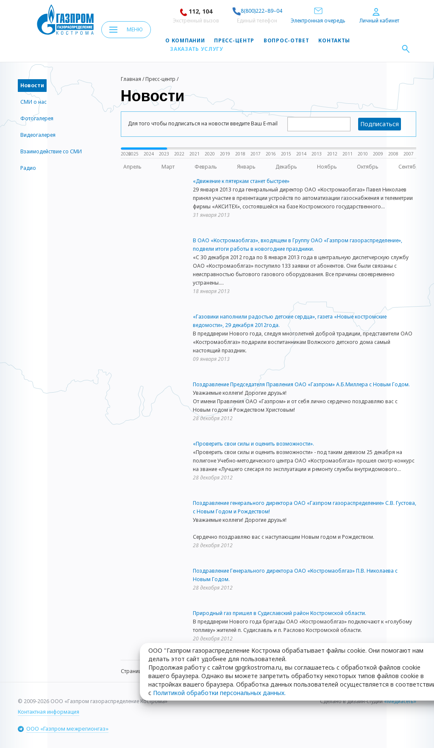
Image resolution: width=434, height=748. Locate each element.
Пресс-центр (234, 40)
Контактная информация (48, 711)
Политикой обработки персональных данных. (219, 597)
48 (242, 671)
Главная (131, 79)
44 (180, 671)
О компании (185, 40)
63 (263, 671)
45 (195, 671)
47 (227, 671)
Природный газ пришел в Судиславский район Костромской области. (279, 613)
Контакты (334, 40)
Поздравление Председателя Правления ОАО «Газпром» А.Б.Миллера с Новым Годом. (301, 384)
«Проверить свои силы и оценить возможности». (253, 443)
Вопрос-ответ (286, 40)
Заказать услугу (196, 49)
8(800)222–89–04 (257, 10)
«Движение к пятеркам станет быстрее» (241, 181)
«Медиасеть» (400, 701)
